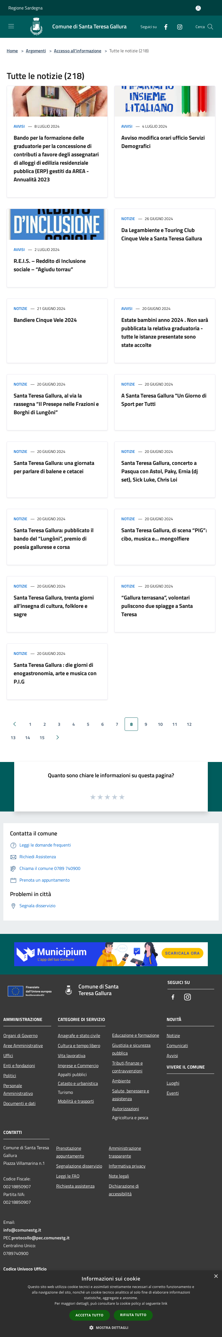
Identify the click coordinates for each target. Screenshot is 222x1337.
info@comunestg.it (22, 1230)
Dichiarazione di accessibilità (124, 1190)
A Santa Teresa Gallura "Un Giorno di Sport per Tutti (163, 399)
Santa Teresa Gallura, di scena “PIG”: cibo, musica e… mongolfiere (164, 534)
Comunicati (177, 1045)
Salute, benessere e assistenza (130, 1094)
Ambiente (121, 1080)
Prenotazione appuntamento (70, 1152)
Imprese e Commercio (78, 1065)
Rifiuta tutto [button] (133, 1315)
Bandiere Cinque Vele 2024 (45, 319)
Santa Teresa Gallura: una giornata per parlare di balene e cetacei (54, 466)
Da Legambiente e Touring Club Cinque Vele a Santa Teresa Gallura (161, 234)
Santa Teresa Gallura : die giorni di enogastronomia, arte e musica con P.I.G (55, 673)
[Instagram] (177, 26)
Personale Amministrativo (18, 1089)
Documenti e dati (19, 1103)
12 (189, 724)
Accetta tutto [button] (89, 1315)
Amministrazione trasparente (125, 1152)
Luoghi (173, 1083)
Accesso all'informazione (77, 50)
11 (174, 724)
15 (42, 737)
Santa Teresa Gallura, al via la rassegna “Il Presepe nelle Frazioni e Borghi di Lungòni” (56, 403)
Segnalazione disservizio (79, 1166)
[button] (111, 1327)
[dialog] (111, 1304)
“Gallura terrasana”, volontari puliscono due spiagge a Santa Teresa (157, 605)
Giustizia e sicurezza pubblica (131, 1049)
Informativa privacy (127, 1166)
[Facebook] (163, 26)
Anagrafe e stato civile (79, 1035)
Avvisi (19, 126)
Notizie (128, 218)
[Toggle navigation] (11, 26)
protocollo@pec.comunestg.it (41, 1237)
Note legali (119, 1176)
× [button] (216, 1276)
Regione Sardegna (25, 7)
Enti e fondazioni (19, 1065)
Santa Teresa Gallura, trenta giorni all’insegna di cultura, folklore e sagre (54, 605)
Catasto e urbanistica (78, 1083)
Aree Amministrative (23, 1045)
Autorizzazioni (125, 1108)
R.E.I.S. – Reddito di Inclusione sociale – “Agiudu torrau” (50, 264)
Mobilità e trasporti (76, 1101)
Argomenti (36, 50)
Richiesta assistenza (75, 1186)
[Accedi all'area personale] (198, 8)
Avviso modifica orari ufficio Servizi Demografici (163, 141)
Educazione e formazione (135, 1035)
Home (12, 50)
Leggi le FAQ (68, 1176)
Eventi (173, 1093)
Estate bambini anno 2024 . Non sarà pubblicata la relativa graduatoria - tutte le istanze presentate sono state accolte (164, 332)
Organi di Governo (20, 1035)
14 (27, 737)
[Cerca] (210, 26)
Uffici (8, 1055)
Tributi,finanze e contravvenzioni (127, 1067)
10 (160, 724)
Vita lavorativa (71, 1055)
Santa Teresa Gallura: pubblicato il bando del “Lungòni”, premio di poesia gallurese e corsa (53, 538)
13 (13, 737)
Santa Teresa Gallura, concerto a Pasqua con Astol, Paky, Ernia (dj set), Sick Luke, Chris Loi (159, 471)
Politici (9, 1075)
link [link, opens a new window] (164, 1303)
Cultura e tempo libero (79, 1045)
